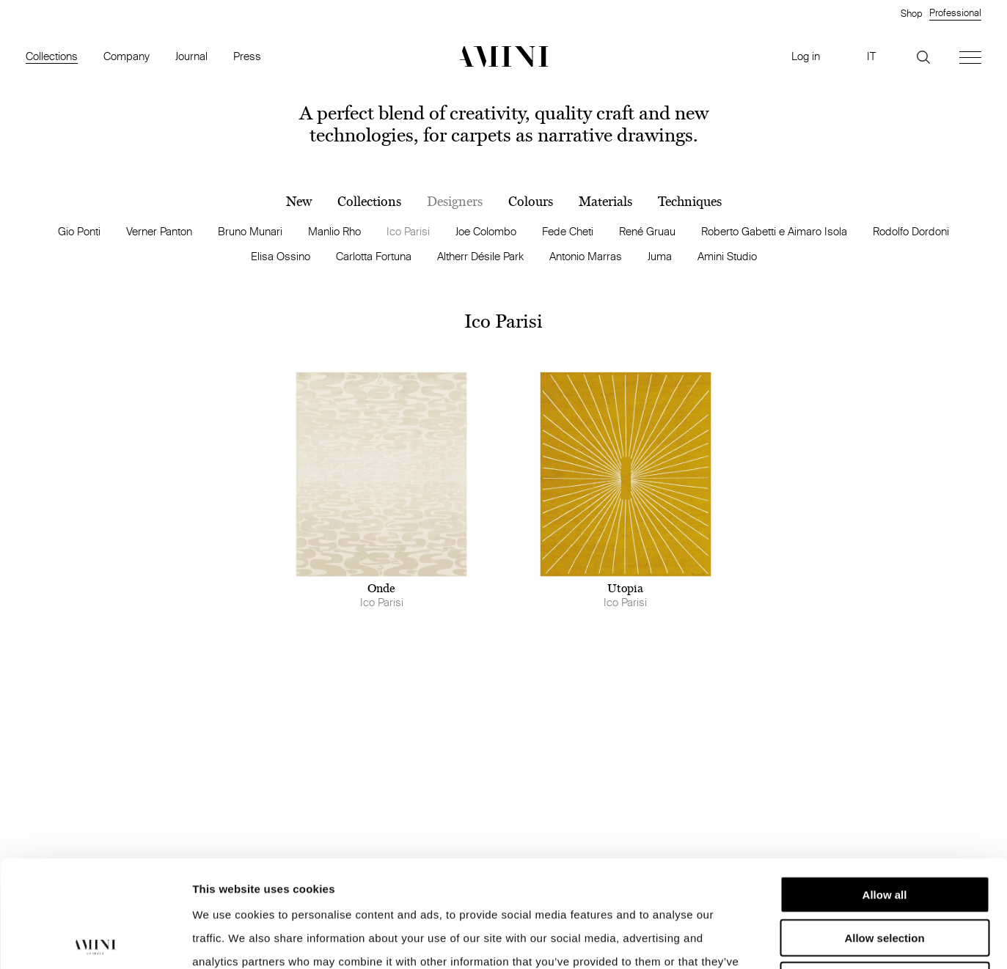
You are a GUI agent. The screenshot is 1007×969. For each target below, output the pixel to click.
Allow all (885, 787)
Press (247, 56)
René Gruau (647, 231)
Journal (191, 56)
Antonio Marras (585, 256)
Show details (770, 940)
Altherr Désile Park (480, 256)
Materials (605, 202)
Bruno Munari (250, 231)
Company (126, 56)
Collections (52, 56)
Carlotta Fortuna (373, 256)
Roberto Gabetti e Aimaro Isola (774, 231)
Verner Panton (159, 231)
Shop (911, 13)
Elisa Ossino (280, 256)
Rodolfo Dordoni (911, 231)
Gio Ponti (79, 231)
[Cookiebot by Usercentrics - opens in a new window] (95, 940)
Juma (660, 256)
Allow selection (884, 831)
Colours (530, 202)
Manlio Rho (334, 231)
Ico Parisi (408, 231)
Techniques (690, 202)
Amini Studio (727, 256)
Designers (455, 202)
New (299, 202)
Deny (884, 873)
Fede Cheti (567, 231)
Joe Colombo (485, 231)
